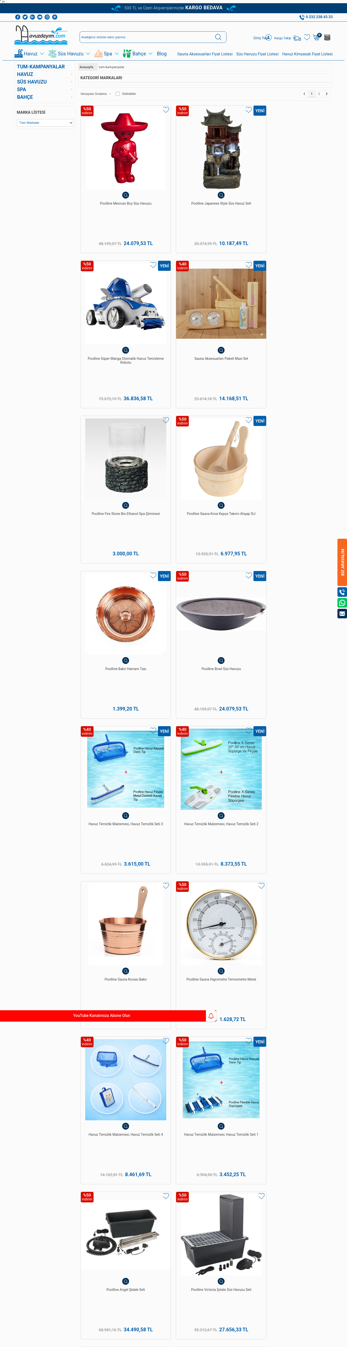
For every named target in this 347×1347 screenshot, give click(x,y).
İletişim (72, 1234)
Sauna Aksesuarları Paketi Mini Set (237, 825)
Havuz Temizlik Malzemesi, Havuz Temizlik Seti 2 (173, 393)
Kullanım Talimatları (81, 1241)
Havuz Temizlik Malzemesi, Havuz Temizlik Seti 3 (109, 393)
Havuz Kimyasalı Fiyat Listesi (307, 54)
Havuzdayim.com (187, 1022)
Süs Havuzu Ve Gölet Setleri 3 (173, 717)
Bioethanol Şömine (30, 1241)
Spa (108, 54)
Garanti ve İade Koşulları (77, 1181)
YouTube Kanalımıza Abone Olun (46, 1016)
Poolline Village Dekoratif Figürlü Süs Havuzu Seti (173, 933)
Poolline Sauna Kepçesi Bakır (109, 609)
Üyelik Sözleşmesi (79, 1166)
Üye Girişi (145, 1159)
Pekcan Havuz (120, 1011)
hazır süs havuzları (203, 1033)
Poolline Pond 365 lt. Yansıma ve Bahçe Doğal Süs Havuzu (173, 827)
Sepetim (73, 1227)
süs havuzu (211, 1038)
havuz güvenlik (188, 1038)
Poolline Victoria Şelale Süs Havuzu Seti (300, 501)
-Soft (149, 1341)
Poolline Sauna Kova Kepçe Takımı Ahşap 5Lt (173, 285)
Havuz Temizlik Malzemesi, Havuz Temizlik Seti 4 (109, 501)
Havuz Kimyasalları (30, 1152)
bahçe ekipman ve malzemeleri (273, 1038)
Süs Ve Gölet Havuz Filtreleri (37, 1214)
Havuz (31, 54)
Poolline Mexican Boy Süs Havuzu (109, 178)
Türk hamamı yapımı (65, 1022)
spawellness (233, 1038)
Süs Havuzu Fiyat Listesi (257, 54)
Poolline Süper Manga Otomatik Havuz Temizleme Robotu (237, 180)
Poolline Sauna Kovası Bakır (237, 391)
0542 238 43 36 (187, 1233)
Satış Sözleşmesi (79, 1172)
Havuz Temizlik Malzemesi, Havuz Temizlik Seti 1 (173, 501)
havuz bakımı (305, 1016)
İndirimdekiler (76, 1220)
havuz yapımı (281, 1016)
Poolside (113, 1027)
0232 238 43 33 (187, 1208)
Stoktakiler (126, 94)
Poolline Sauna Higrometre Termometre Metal (301, 393)
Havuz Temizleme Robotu (35, 1166)
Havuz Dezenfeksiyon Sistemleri (39, 1172)
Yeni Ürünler (75, 1214)
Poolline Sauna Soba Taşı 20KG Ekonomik (173, 609)
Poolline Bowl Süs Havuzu (300, 283)
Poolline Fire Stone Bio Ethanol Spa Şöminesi (110, 285)
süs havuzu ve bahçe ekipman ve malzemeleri (144, 1033)
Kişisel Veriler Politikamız (76, 1205)
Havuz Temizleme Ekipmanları (38, 1159)
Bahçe (139, 54)
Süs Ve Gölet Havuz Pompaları (38, 1207)
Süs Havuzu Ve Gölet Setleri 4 (110, 717)
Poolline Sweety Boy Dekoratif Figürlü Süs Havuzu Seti (237, 719)
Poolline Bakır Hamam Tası (237, 283)
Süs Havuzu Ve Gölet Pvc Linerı (39, 1193)
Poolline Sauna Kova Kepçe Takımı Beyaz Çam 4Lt (237, 609)
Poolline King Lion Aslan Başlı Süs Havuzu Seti (301, 717)
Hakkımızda (75, 1152)
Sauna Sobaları (113, 1239)
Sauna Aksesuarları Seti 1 (301, 607)
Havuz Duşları (26, 1179)
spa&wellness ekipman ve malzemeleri (73, 1033)
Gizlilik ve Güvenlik (80, 1190)
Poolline (308, 1022)
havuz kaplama (161, 1038)
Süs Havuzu (71, 54)
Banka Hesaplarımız (81, 1196)
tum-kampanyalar (41, 67)
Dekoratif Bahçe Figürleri (34, 1220)
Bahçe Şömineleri (29, 1234)
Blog (162, 54)
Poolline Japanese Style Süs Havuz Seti (173, 178)
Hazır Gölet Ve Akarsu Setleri (37, 1186)
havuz (142, 1038)
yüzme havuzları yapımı (163, 1011)
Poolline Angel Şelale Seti (237, 499)
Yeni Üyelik (146, 1152)
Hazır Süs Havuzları (30, 1200)
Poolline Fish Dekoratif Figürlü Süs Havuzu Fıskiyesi (301, 827)
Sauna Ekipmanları (30, 1227)
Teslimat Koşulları (79, 1159)
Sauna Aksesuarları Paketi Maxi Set (300, 178)
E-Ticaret (159, 1341)
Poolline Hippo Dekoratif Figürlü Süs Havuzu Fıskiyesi (301, 935)
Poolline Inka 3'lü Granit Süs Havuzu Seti (237, 933)
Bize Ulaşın (173, 1290)
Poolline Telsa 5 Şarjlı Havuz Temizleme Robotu (110, 825)
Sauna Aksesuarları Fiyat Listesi (205, 54)
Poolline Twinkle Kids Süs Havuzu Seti (110, 933)
